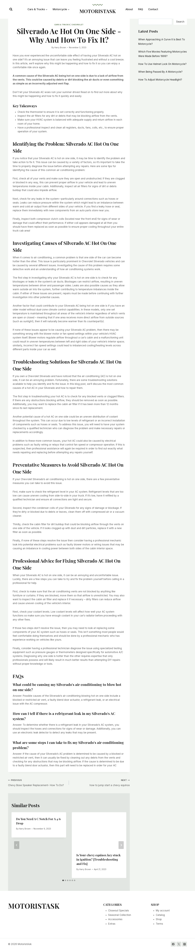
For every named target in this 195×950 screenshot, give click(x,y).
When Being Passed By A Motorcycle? (160, 71)
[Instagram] (184, 944)
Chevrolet (77, 25)
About (129, 9)
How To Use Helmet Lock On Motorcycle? (162, 64)
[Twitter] (178, 944)
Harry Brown (60, 47)
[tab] (63, 880)
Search (180, 21)
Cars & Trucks (62, 25)
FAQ (140, 9)
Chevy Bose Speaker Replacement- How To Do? (37, 782)
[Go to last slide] (16, 845)
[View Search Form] (11, 9)
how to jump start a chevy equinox (100, 782)
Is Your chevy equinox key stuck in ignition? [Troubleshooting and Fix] (98, 859)
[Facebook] (173, 944)
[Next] (121, 845)
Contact (153, 9)
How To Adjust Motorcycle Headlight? (160, 79)
